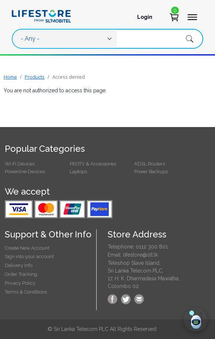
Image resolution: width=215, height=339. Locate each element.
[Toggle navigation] (192, 17)
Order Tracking (21, 274)
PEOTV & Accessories (93, 164)
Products (35, 76)
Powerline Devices (25, 171)
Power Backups (151, 171)
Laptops (78, 171)
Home (10, 76)
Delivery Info (18, 265)
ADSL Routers (149, 164)
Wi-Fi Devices (20, 164)
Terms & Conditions (26, 292)
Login (144, 17)
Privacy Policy (20, 283)
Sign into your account (29, 256)
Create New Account (27, 248)
